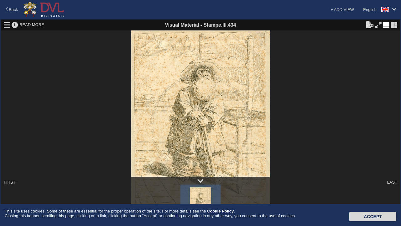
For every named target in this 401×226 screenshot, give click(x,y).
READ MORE (31, 24)
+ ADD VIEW (342, 9)
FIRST (10, 182)
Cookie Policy (220, 211)
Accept (373, 216)
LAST (392, 182)
